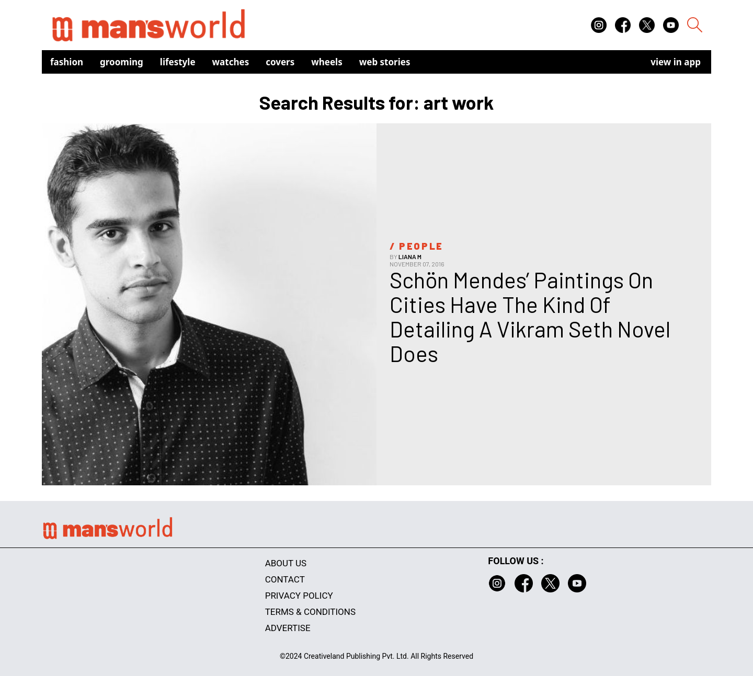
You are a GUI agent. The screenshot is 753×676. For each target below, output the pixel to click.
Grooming (121, 62)
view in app (676, 62)
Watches (230, 62)
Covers (280, 62)
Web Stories (384, 62)
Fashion (66, 62)
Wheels (327, 62)
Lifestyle (178, 62)
